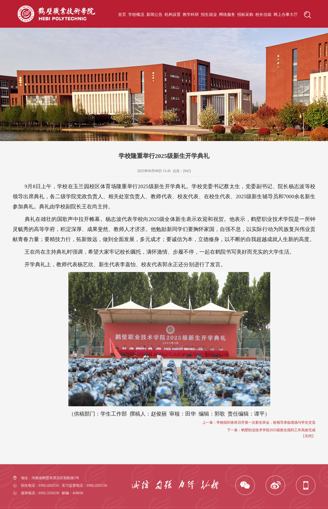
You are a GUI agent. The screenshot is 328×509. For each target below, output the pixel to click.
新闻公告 (154, 14)
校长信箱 (263, 14)
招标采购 (245, 14)
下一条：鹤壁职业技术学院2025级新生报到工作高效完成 (271, 447)
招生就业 (209, 14)
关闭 (308, 453)
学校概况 (136, 14)
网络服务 (227, 14)
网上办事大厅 (286, 14)
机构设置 (173, 14)
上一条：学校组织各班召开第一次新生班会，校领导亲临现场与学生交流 (258, 440)
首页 (122, 14)
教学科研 (191, 14)
